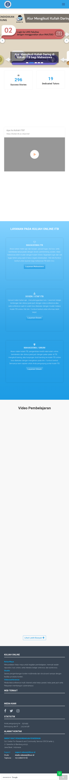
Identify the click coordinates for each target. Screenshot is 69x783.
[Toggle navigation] (63, 4)
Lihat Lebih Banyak (34, 637)
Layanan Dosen (34, 319)
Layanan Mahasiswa (34, 267)
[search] (29, 777)
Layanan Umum (35, 370)
